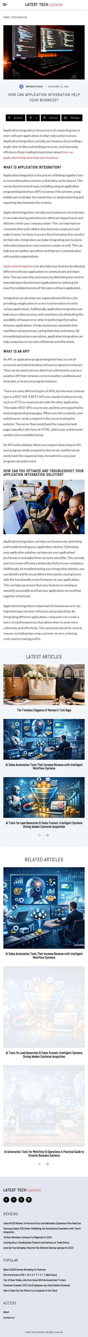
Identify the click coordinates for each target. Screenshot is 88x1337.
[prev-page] (40, 835)
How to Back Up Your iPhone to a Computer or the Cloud (30, 1290)
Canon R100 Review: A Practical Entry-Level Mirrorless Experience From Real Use (42, 1223)
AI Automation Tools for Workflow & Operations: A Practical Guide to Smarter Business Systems (44, 1154)
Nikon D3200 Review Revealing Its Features (24, 1269)
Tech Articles (19, 17)
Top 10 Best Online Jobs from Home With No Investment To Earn (34, 1280)
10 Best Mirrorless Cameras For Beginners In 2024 (27, 1237)
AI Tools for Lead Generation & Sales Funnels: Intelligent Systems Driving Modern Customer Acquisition (44, 825)
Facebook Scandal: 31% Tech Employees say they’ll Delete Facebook (36, 1285)
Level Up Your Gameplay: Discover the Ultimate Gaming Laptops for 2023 (38, 1247)
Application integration (18, 266)
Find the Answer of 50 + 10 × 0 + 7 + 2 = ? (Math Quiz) (30, 1274)
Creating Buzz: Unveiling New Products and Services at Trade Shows (36, 1242)
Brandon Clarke (34, 87)
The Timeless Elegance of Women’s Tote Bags (44, 710)
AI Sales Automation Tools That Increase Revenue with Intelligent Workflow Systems (44, 767)
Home (6, 17)
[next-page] (46, 835)
